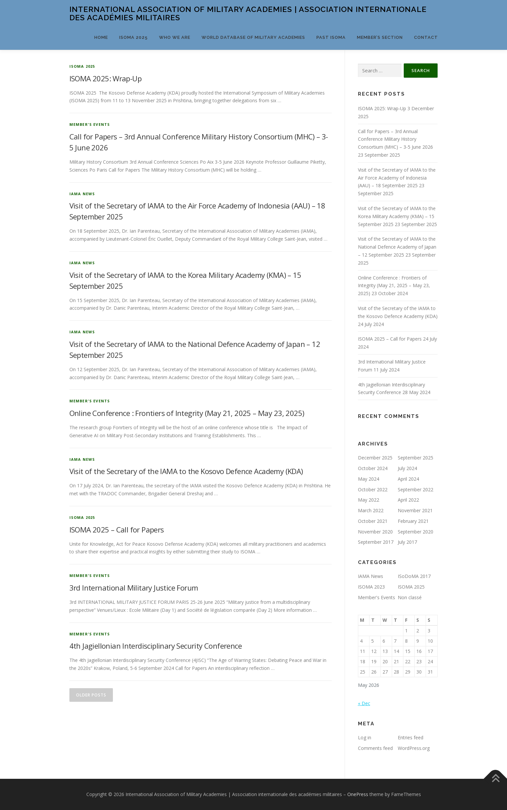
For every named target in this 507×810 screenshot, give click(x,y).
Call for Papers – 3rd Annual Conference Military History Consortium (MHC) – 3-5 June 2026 (395, 139)
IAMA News (82, 193)
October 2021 (372, 521)
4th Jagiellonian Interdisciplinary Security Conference (155, 646)
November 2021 (415, 510)
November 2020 (375, 531)
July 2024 (407, 468)
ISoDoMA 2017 (414, 576)
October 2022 (372, 489)
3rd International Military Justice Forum (133, 588)
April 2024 (408, 479)
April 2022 (408, 500)
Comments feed (375, 748)
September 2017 (375, 542)
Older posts (91, 695)
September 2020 (415, 531)
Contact (426, 37)
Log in (364, 737)
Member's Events (89, 124)
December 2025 (375, 457)
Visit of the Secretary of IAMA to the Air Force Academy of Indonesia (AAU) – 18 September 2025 (397, 178)
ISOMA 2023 (371, 587)
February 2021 (413, 521)
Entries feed (410, 737)
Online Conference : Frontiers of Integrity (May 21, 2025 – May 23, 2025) (186, 413)
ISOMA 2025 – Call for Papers (116, 529)
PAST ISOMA (331, 37)
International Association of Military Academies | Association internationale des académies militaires (248, 13)
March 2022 (370, 510)
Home (101, 37)
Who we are (174, 37)
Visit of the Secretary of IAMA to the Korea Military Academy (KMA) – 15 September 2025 (397, 216)
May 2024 (368, 479)
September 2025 (415, 457)
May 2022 (368, 500)
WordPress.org (414, 748)
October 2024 (372, 468)
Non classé (410, 597)
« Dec (364, 703)
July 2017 (407, 542)
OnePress (357, 794)
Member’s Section (380, 37)
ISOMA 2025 (133, 37)
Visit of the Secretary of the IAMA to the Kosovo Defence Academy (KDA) (186, 471)
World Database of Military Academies (253, 37)
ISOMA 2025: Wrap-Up (105, 78)
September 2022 (415, 489)
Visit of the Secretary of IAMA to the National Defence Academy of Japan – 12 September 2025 (397, 247)
